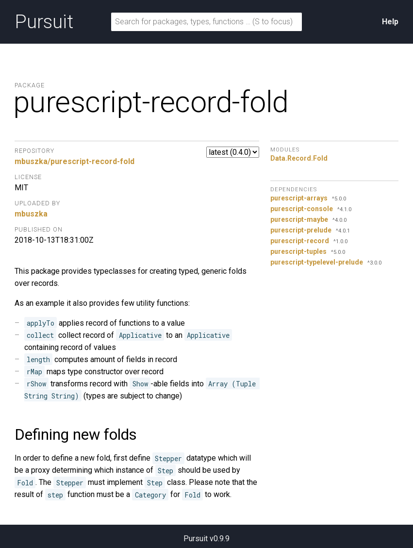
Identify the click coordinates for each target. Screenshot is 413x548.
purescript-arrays (299, 198)
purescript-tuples (298, 251)
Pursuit (44, 22)
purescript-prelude (300, 230)
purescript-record (299, 241)
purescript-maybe (299, 219)
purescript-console (301, 209)
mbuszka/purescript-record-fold (74, 161)
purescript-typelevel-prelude (316, 262)
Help (390, 21)
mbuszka (31, 213)
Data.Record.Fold (299, 158)
